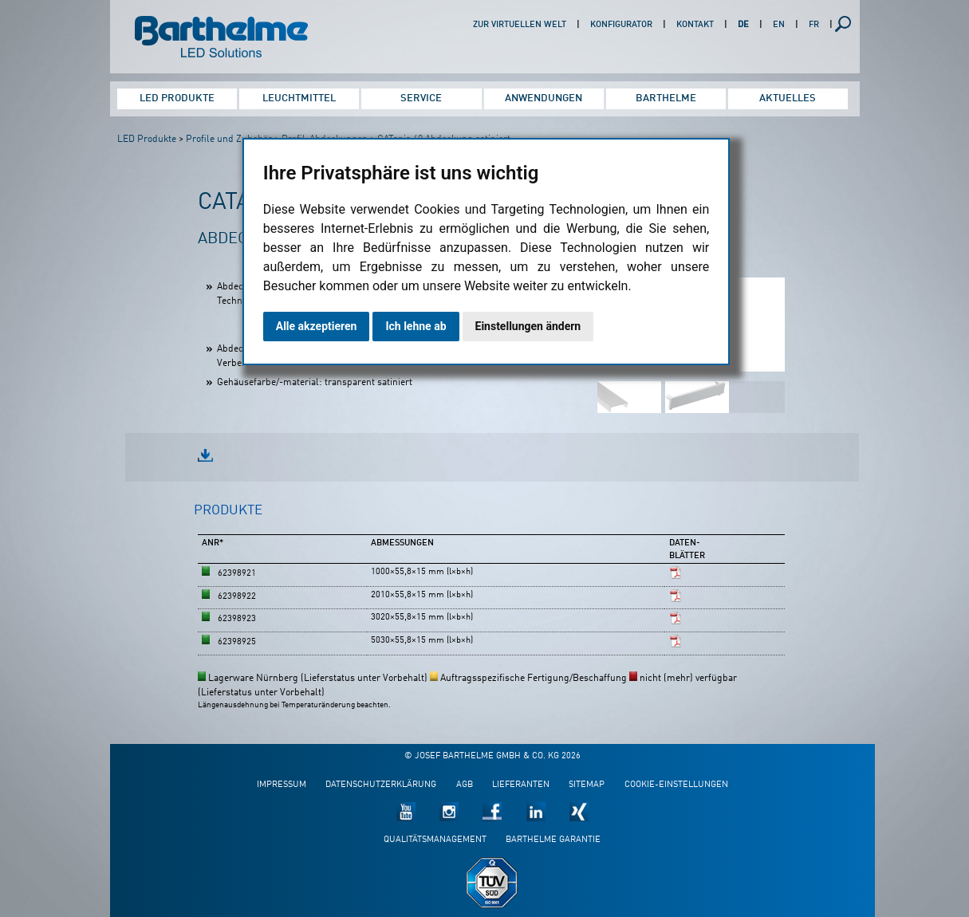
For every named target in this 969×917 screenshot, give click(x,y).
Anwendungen (543, 98)
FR (814, 25)
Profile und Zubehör (229, 139)
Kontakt (695, 25)
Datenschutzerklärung (380, 785)
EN (779, 25)
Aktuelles (787, 98)
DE (743, 25)
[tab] (228, 517)
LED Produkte (177, 98)
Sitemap (587, 785)
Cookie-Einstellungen (676, 785)
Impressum (281, 785)
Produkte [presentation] (228, 511)
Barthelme (666, 98)
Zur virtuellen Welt (519, 25)
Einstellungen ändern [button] (528, 326)
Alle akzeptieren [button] (316, 326)
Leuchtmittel (299, 98)
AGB (464, 785)
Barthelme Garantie (553, 840)
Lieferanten (520, 785)
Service (421, 98)
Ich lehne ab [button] (415, 326)
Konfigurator (621, 25)
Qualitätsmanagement (435, 840)
